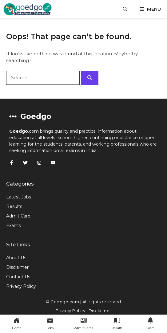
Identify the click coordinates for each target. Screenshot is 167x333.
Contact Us (18, 277)
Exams (13, 225)
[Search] (89, 78)
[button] (125, 9)
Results (14, 206)
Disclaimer (17, 267)
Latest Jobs (18, 197)
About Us (16, 258)
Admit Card (18, 216)
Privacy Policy (21, 286)
